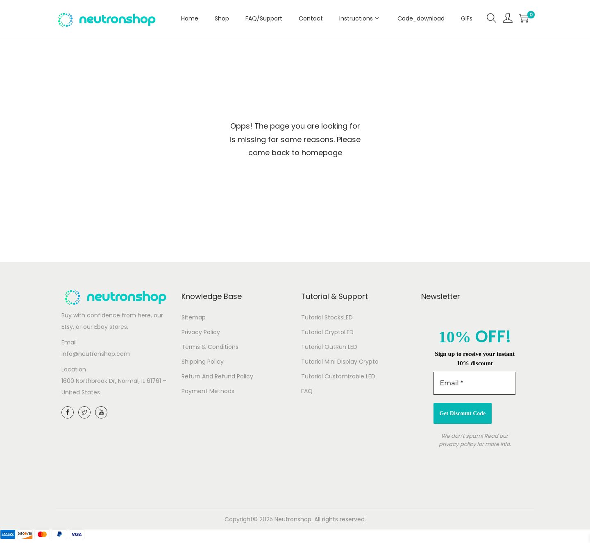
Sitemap (194, 317)
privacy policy (457, 444)
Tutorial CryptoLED (327, 332)
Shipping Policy (203, 361)
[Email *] (474, 383)
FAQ (307, 391)
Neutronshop (293, 519)
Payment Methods (208, 391)
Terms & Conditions (210, 347)
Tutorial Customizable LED (338, 376)
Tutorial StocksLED (327, 317)
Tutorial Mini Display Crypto (340, 361)
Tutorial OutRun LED (329, 347)
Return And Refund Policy (217, 376)
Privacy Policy (201, 332)
